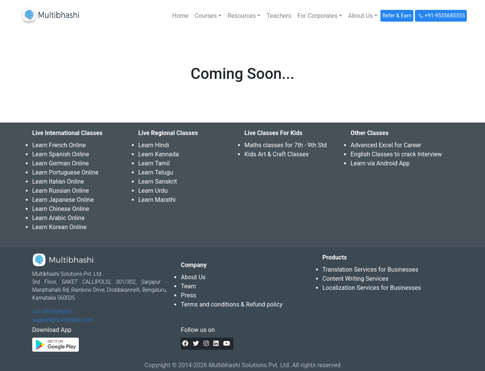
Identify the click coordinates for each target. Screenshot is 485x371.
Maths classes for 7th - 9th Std (285, 145)
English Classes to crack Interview (396, 154)
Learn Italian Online (58, 181)
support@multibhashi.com (63, 320)
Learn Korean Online (59, 227)
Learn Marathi (156, 199)
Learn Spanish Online (60, 154)
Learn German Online (60, 163)
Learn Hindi (153, 145)
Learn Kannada (158, 154)
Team (188, 286)
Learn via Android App (380, 163)
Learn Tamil (154, 163)
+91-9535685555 (52, 312)
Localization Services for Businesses (371, 287)
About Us (193, 277)
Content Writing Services (355, 278)
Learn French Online (59, 145)
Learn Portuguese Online (65, 172)
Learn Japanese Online (63, 199)
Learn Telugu (155, 172)
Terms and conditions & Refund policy (231, 304)
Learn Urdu (153, 190)
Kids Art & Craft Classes (276, 154)
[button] (208, 16)
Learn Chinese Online (60, 208)
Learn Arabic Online (58, 218)
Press (188, 295)
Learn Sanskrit (157, 181)
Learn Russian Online (60, 190)
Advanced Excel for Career (385, 145)
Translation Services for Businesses (370, 269)
